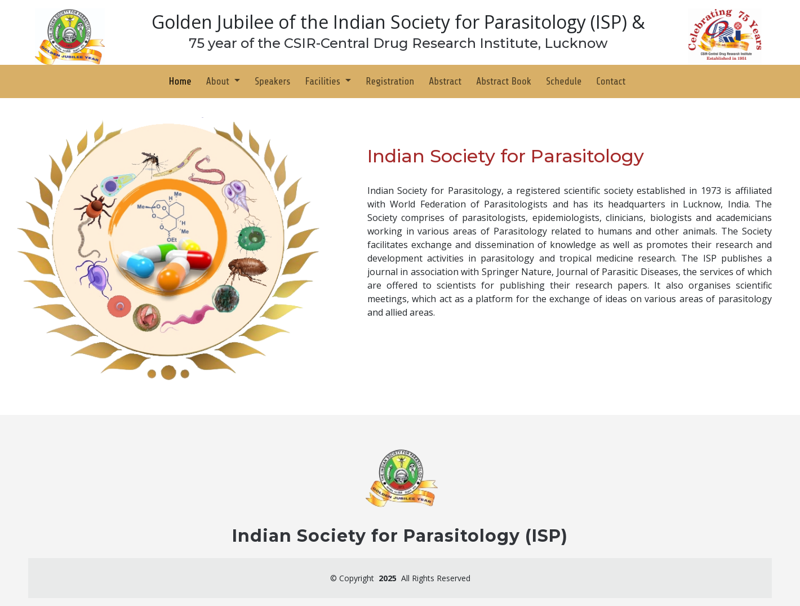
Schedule (563, 81)
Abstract (445, 81)
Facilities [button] (324, 81)
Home (180, 81)
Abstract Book (503, 81)
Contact (610, 81)
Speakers (272, 81)
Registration (390, 81)
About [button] (219, 81)
